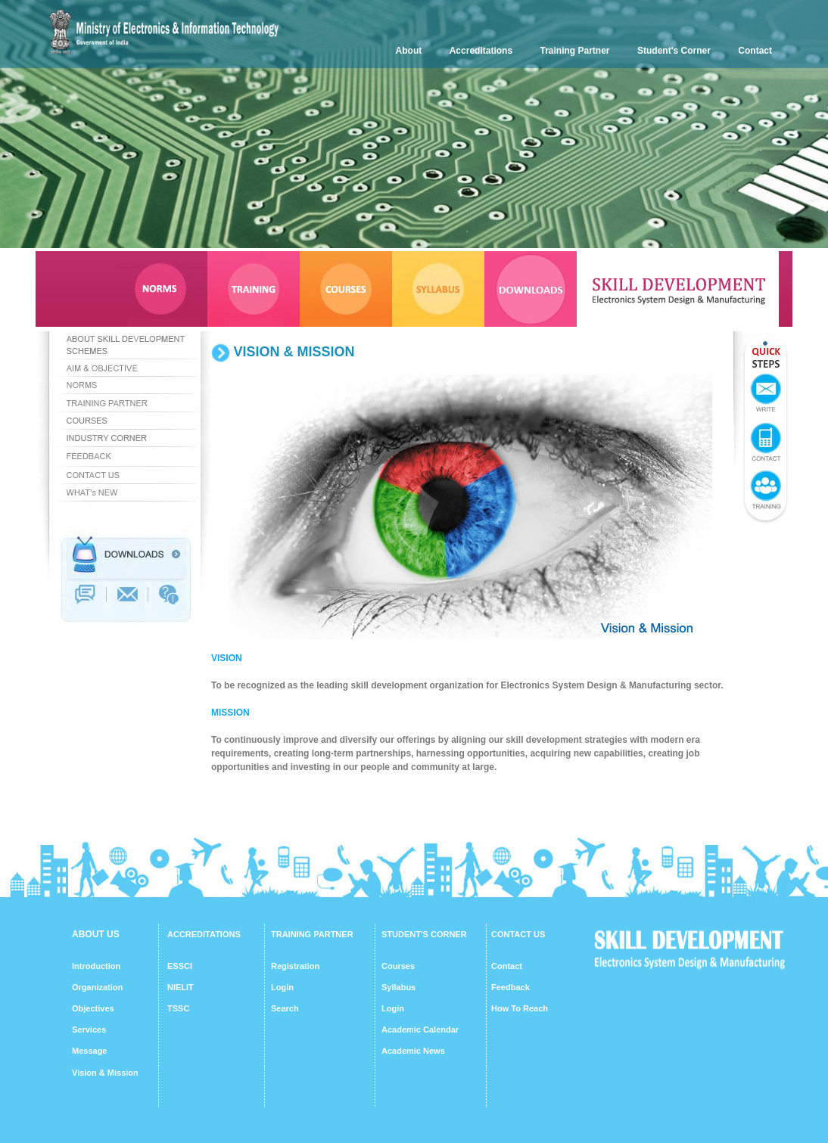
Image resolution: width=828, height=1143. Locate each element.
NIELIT (180, 987)
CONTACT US (518, 934)
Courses (398, 966)
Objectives (93, 1008)
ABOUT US (96, 934)
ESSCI (179, 966)
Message (89, 1050)
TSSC (178, 1008)
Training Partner (575, 50)
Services (89, 1029)
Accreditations (481, 50)
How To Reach (519, 1008)
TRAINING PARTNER (312, 934)
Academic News (413, 1050)
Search (285, 1008)
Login (282, 987)
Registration (295, 966)
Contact (755, 50)
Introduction (96, 966)
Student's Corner (674, 50)
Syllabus (398, 987)
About (409, 50)
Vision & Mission (105, 1072)
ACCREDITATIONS (204, 934)
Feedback (510, 987)
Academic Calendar (420, 1029)
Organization (97, 987)
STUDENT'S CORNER (424, 934)
